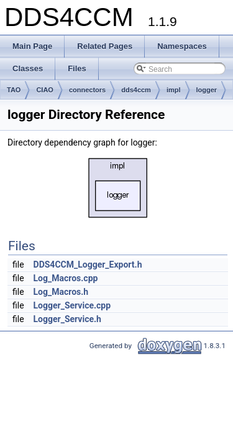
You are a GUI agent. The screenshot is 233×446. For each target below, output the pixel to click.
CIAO (44, 90)
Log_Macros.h (61, 292)
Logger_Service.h (67, 319)
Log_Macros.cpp (66, 278)
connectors (87, 90)
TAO (14, 90)
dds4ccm (136, 90)
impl (174, 90)
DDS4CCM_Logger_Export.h (88, 264)
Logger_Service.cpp (72, 305)
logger (206, 90)
